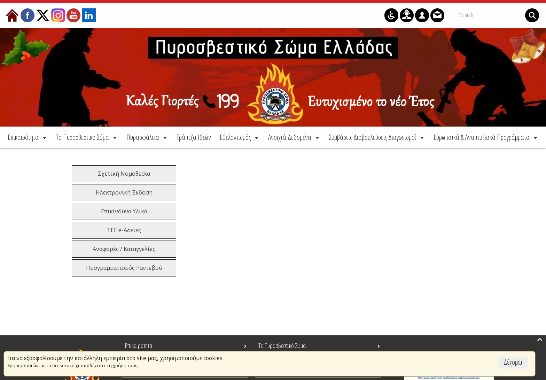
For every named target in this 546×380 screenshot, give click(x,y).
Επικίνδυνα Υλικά (124, 211)
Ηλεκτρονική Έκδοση (124, 192)
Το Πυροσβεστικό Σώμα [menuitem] (282, 345)
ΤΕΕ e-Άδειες (124, 230)
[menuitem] (27, 137)
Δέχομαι (513, 362)
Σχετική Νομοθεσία (124, 173)
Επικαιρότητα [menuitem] (138, 345)
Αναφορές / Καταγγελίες (124, 249)
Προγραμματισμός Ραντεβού (124, 268)
